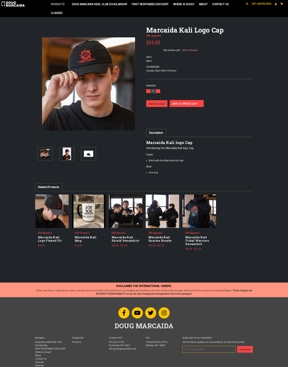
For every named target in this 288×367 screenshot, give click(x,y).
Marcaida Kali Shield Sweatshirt (125, 238)
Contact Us (220, 4)
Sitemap (39, 365)
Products (59, 4)
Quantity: (151, 85)
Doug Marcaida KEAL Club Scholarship (99, 4)
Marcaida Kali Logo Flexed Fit (50, 238)
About (203, 4)
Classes (57, 13)
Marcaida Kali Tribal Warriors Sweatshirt (197, 240)
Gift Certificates (261, 4)
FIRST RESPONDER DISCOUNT (150, 4)
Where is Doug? (183, 4)
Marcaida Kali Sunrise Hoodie (160, 238)
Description (156, 132)
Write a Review (190, 50)
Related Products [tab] (48, 187)
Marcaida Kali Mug (85, 238)
